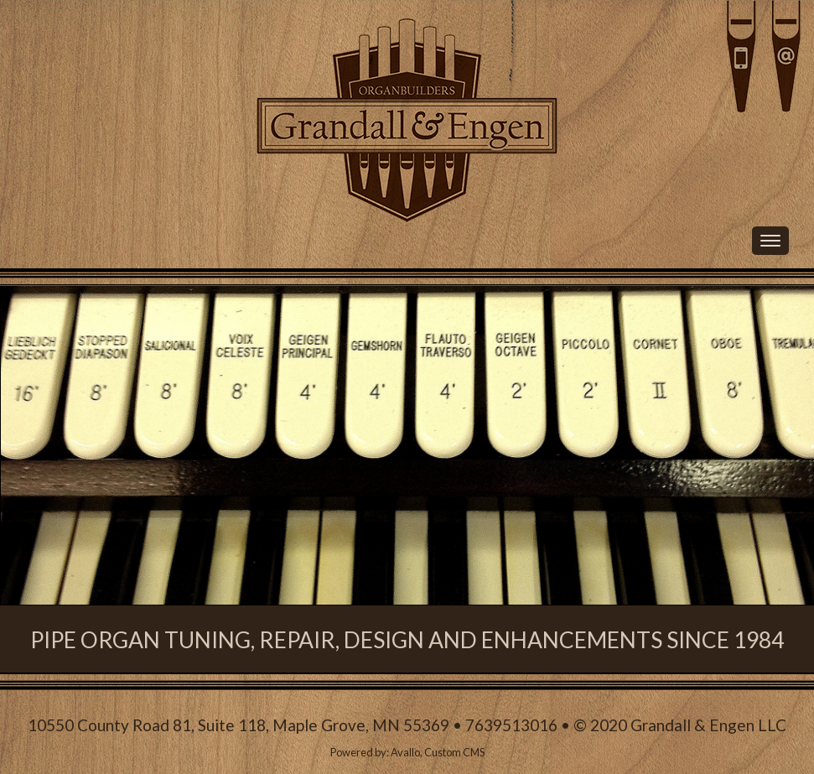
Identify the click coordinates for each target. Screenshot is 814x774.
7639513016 (511, 725)
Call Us (672, 56)
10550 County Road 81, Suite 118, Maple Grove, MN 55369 (238, 725)
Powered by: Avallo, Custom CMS (407, 752)
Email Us (786, 56)
